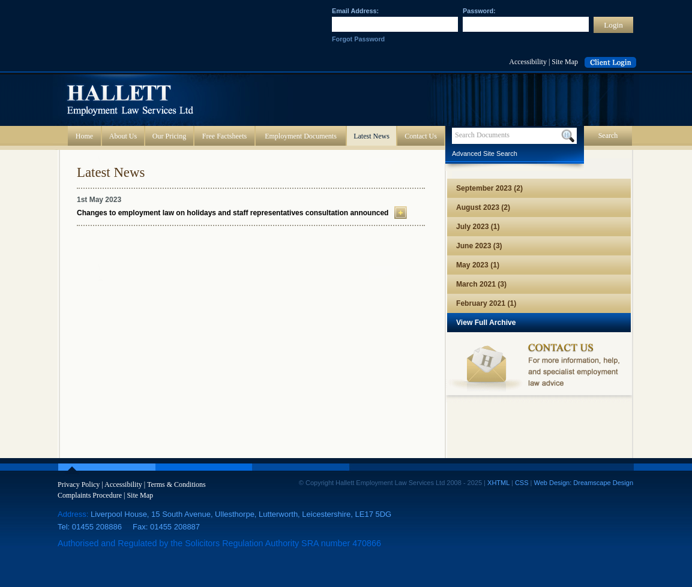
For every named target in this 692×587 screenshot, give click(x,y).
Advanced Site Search (484, 153)
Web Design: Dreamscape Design (583, 482)
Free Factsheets (224, 136)
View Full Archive (486, 322)
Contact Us (421, 136)
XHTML (498, 482)
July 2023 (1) (478, 226)
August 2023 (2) (483, 207)
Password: (479, 10)
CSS (522, 482)
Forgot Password (358, 39)
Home (84, 136)
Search (608, 135)
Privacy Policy (79, 484)
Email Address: (355, 10)
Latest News (372, 136)
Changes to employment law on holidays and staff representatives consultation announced (232, 213)
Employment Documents (301, 136)
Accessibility (528, 62)
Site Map (565, 62)
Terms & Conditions (176, 484)
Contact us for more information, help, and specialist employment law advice (539, 367)
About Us (123, 136)
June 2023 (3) (479, 246)
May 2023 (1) (477, 265)
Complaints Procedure (90, 495)
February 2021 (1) (486, 303)
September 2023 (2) (489, 188)
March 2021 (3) (481, 284)
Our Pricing (169, 136)
